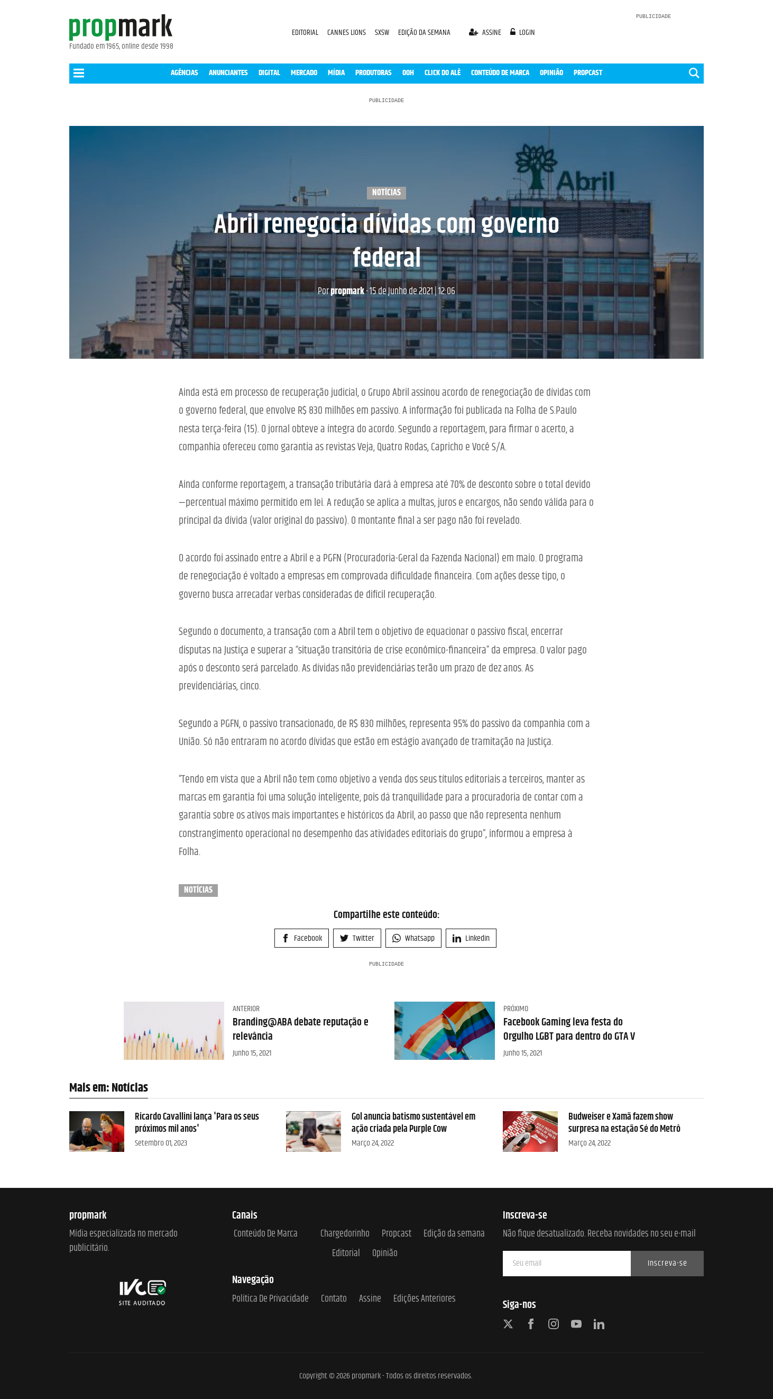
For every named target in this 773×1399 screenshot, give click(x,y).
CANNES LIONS (347, 32)
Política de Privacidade (270, 1299)
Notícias (386, 193)
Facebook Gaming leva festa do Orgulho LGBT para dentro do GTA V (569, 1029)
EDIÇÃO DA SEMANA (424, 32)
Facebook (301, 938)
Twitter (357, 938)
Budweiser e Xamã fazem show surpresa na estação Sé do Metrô (624, 1123)
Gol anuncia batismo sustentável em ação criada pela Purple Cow (413, 1123)
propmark (341, 291)
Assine (370, 1299)
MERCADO (304, 73)
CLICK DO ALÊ (443, 73)
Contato (334, 1299)
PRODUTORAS (373, 73)
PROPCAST (588, 73)
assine (486, 32)
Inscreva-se (667, 1263)
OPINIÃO (551, 73)
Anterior (246, 1008)
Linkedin (471, 938)
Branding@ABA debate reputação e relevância (301, 1029)
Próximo (515, 1008)
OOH (408, 73)
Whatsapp (413, 938)
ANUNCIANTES (228, 73)
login (523, 32)
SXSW (383, 32)
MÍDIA (336, 73)
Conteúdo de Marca (266, 1234)
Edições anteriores (424, 1299)
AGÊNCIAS (184, 73)
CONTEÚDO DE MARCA (500, 73)
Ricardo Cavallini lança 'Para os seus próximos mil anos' (197, 1123)
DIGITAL (269, 73)
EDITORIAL (305, 32)
